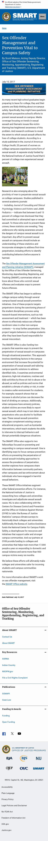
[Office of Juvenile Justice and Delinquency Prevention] (9, 770)
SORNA (5, 659)
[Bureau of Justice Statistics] (24, 761)
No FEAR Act (7, 812)
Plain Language (8, 793)
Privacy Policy (7, 799)
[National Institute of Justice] (38, 760)
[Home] (25, 16)
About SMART (8, 643)
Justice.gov (6, 830)
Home (4, 28)
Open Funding (8, 722)
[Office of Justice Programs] (6, 16)
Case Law (6, 700)
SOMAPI (6, 693)
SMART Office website (16, 584)
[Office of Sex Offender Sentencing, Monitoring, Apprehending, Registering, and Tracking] (38, 770)
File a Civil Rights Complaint (15, 678)
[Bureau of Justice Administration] (9, 760)
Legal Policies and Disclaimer (14, 805)
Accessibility (7, 787)
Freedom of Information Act (13, 818)
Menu (42, 16)
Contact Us (7, 636)
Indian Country (8, 665)
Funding (6, 715)
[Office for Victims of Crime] (24, 770)
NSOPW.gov (7, 671)
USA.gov (5, 824)
